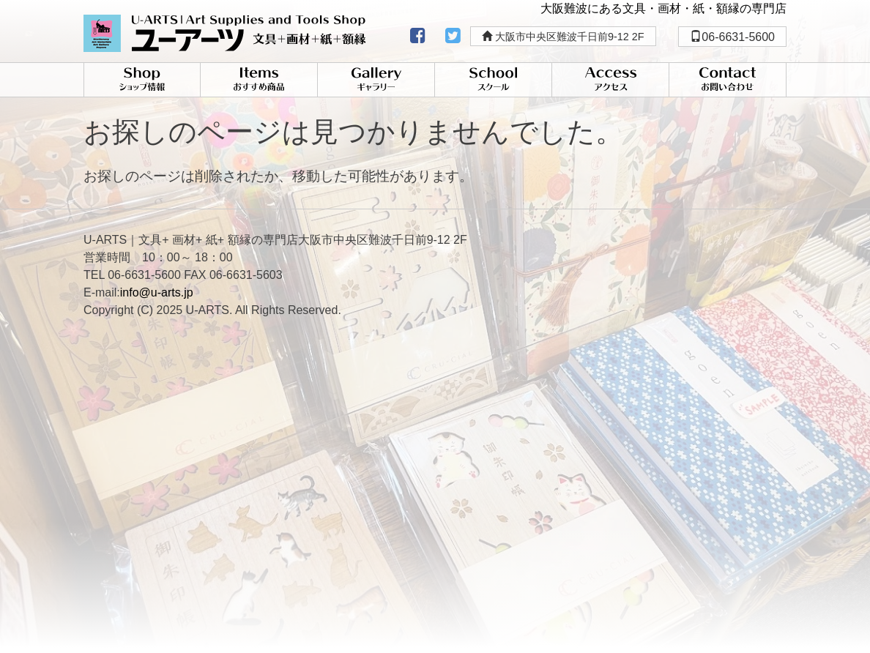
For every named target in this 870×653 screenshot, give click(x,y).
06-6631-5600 (732, 37)
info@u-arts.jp (156, 292)
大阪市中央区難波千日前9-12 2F (563, 36)
